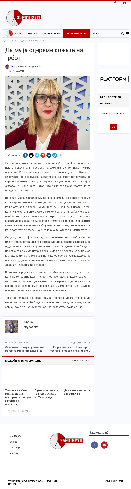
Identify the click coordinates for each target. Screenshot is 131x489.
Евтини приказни (76, 33)
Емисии (32, 33)
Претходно (12, 411)
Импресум (16, 436)
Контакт (14, 453)
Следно (26, 411)
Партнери (15, 447)
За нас (13, 441)
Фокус (96, 33)
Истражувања (52, 33)
